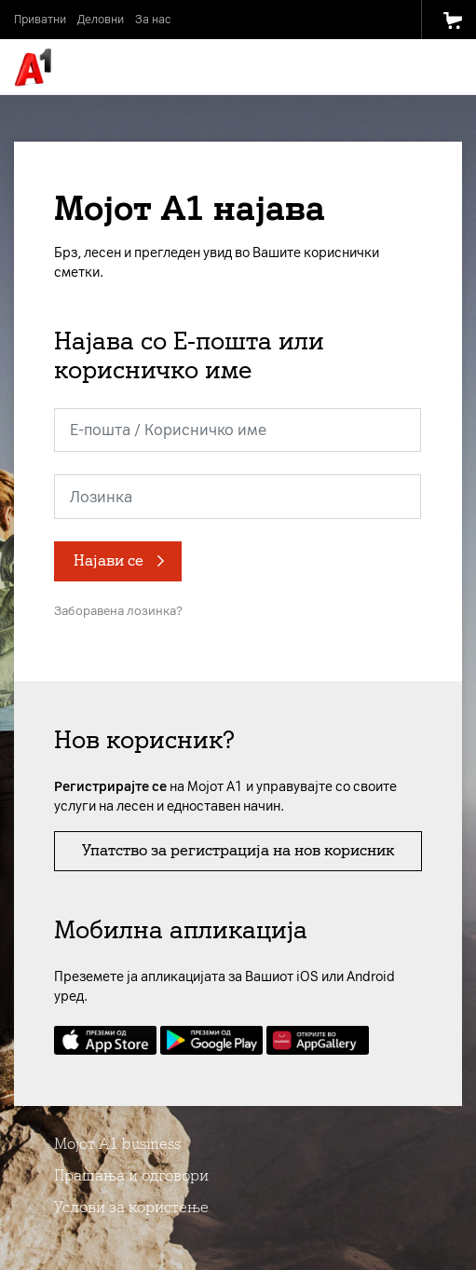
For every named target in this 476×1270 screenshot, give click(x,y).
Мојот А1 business (117, 1144)
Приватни (40, 19)
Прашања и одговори (131, 1175)
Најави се (108, 560)
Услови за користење (131, 1207)
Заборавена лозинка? (118, 611)
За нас (152, 19)
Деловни (100, 19)
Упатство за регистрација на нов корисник (238, 850)
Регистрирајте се (110, 787)
